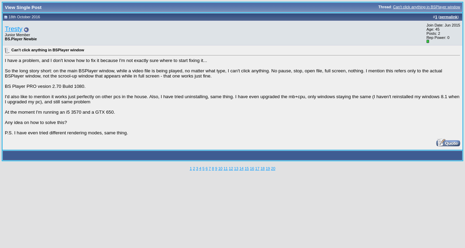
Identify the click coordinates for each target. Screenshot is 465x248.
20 (273, 168)
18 (263, 168)
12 (231, 168)
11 (225, 168)
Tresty (13, 28)
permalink (448, 17)
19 (268, 168)
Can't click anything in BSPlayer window (426, 7)
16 (252, 168)
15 (247, 168)
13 (236, 168)
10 (220, 168)
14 (241, 168)
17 (257, 168)
